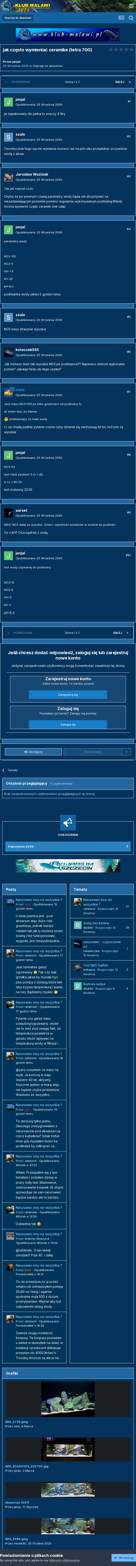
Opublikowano (39, 104)
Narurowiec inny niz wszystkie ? (39, 900)
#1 (129, 101)
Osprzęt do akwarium (48, 66)
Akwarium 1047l (17, 1502)
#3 (129, 176)
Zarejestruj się (68, 694)
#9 (129, 512)
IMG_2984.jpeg (16, 1539)
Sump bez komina (96, 923)
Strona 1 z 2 (73, 82)
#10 (128, 555)
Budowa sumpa (94, 984)
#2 (129, 136)
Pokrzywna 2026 (21, 846)
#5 (129, 317)
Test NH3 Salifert (95, 965)
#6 (129, 351)
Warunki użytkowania (64, 1560)
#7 (129, 391)
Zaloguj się (68, 724)
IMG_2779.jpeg (16, 1422)
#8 (129, 454)
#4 (129, 229)
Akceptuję (124, 1558)
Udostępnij (33, 751)
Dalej (119, 82)
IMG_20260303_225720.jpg (26, 1466)
